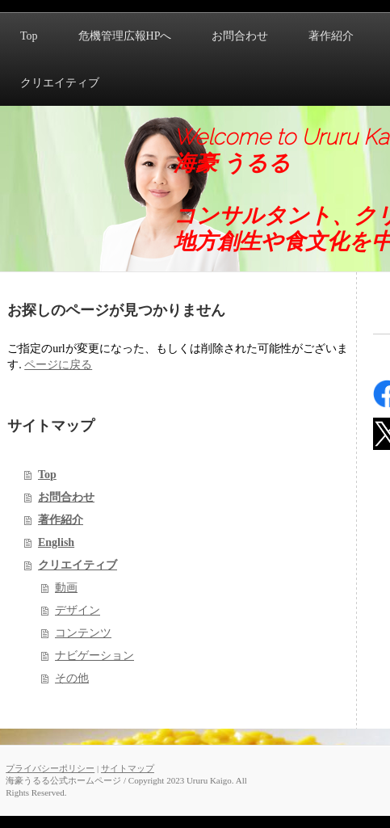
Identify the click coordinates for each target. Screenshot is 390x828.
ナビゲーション (94, 655)
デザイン (77, 610)
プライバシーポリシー (50, 768)
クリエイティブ (77, 565)
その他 (72, 678)
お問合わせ (66, 497)
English (56, 542)
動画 (66, 588)
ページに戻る (58, 365)
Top (47, 475)
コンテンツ (83, 633)
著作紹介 (60, 520)
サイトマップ (127, 768)
